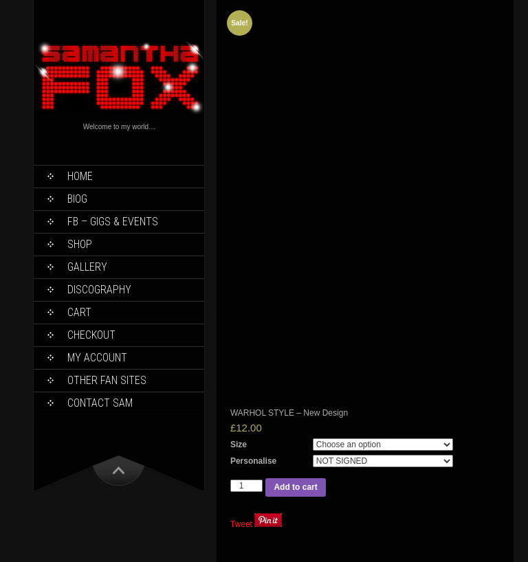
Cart (79, 312)
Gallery (87, 266)
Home (80, 176)
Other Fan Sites (106, 380)
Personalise (253, 461)
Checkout (91, 334)
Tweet (241, 524)
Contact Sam (100, 402)
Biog (77, 198)
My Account (97, 357)
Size (238, 444)
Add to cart (295, 487)
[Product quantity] (246, 486)
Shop (79, 244)
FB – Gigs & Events (112, 221)
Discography (99, 289)
